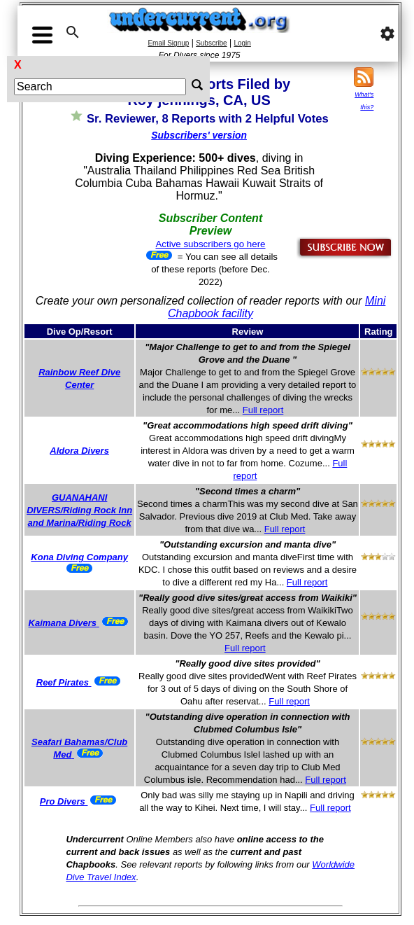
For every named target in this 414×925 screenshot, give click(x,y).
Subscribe (211, 43)
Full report (263, 410)
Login (242, 43)
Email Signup (168, 43)
